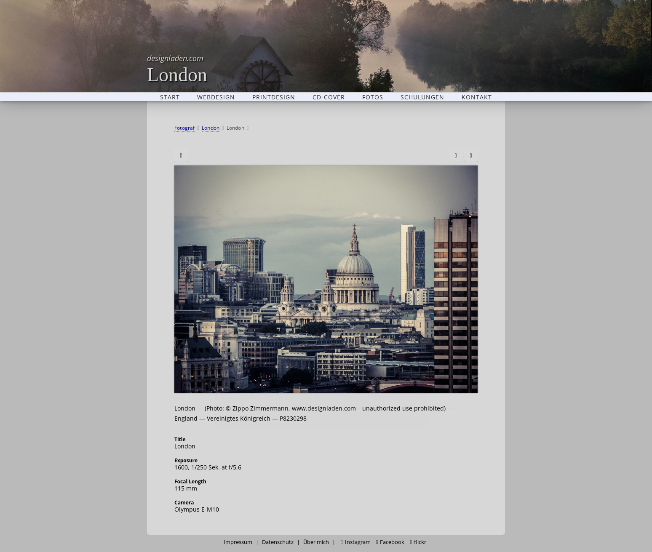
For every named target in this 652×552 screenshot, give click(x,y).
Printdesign (273, 97)
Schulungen (422, 97)
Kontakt (477, 97)
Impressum (238, 542)
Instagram (356, 542)
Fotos (372, 97)
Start (170, 97)
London (177, 68)
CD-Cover (329, 97)
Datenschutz (278, 542)
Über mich (316, 542)
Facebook (390, 542)
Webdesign (216, 97)
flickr (418, 542)
